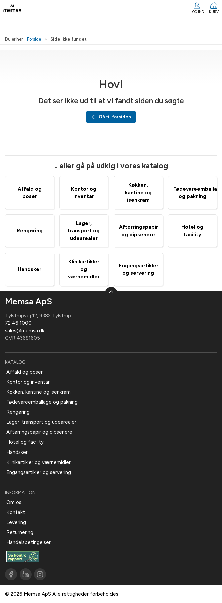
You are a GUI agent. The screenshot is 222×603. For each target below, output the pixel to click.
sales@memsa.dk (24, 331)
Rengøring (30, 231)
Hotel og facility (25, 442)
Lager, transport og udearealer (84, 230)
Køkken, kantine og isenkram (138, 192)
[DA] (12, 8)
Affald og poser (24, 372)
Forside (34, 39)
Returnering (19, 532)
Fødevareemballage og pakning (42, 402)
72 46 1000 (18, 323)
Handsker (29, 269)
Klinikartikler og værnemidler (84, 269)
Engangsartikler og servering (38, 472)
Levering (16, 522)
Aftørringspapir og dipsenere (39, 432)
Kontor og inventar (28, 382)
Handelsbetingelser (28, 542)
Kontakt (15, 512)
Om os (13, 502)
